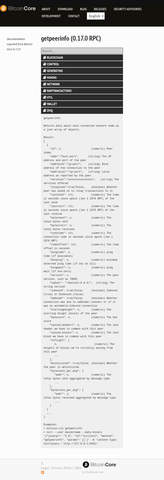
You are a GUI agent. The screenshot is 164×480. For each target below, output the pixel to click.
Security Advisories (128, 9)
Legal (45, 468)
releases (100, 9)
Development (51, 16)
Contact (74, 16)
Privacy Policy (62, 468)
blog (83, 9)
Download (65, 9)
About (46, 9)
